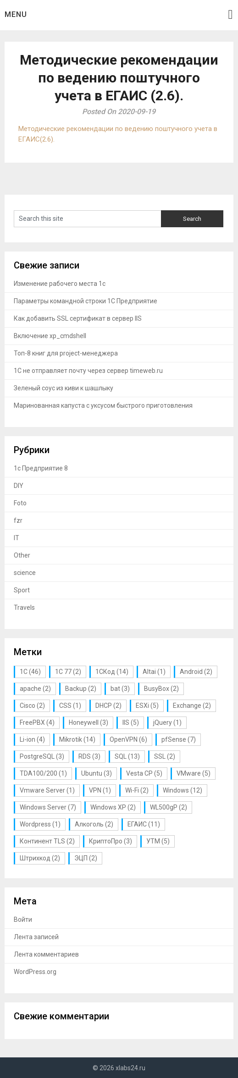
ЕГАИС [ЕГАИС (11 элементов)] (143, 824)
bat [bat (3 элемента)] (120, 688)
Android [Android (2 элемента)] (196, 671)
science (25, 572)
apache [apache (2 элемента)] (35, 688)
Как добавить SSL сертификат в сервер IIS (78, 318)
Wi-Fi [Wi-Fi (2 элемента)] (137, 790)
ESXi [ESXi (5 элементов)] (147, 705)
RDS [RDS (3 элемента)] (89, 756)
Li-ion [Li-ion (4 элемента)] (32, 739)
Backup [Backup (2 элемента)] (80, 688)
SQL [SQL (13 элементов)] (127, 756)
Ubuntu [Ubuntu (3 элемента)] (96, 773)
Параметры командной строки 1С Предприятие (85, 301)
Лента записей (36, 937)
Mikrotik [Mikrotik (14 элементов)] (77, 739)
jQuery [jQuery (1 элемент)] (167, 722)
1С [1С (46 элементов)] (30, 671)
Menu (16, 14)
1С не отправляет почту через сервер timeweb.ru (88, 370)
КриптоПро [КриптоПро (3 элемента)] (110, 841)
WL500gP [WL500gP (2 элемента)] (168, 807)
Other (22, 555)
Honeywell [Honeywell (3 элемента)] (88, 722)
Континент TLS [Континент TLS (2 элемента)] (47, 841)
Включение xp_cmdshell (50, 335)
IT (16, 538)
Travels (24, 607)
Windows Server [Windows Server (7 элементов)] (48, 807)
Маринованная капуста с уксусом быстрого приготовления (103, 405)
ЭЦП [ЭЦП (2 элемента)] (85, 858)
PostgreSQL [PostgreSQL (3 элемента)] (42, 756)
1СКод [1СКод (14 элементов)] (111, 671)
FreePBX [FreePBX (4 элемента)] (37, 722)
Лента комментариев (46, 954)
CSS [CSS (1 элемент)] (70, 705)
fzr (18, 520)
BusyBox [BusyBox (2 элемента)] (161, 688)
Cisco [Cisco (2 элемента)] (32, 705)
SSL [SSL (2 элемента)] (164, 756)
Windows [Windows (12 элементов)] (182, 790)
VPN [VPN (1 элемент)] (100, 790)
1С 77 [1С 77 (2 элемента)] (68, 671)
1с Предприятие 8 (41, 468)
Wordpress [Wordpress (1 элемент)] (40, 824)
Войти (23, 919)
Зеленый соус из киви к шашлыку (63, 388)
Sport (22, 590)
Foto (20, 503)
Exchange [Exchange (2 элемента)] (192, 705)
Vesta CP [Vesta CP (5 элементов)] (144, 773)
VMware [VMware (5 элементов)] (193, 773)
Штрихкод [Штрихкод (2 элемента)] (40, 858)
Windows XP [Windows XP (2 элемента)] (113, 807)
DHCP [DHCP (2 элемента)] (108, 705)
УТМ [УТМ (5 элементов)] (158, 841)
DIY (18, 485)
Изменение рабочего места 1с (59, 283)
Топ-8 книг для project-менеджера (66, 353)
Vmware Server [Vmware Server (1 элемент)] (47, 790)
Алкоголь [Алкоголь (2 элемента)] (94, 824)
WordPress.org (35, 971)
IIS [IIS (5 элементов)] (130, 722)
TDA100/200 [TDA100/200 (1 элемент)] (43, 773)
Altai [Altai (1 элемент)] (154, 671)
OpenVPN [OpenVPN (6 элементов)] (128, 739)
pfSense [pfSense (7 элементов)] (178, 739)
